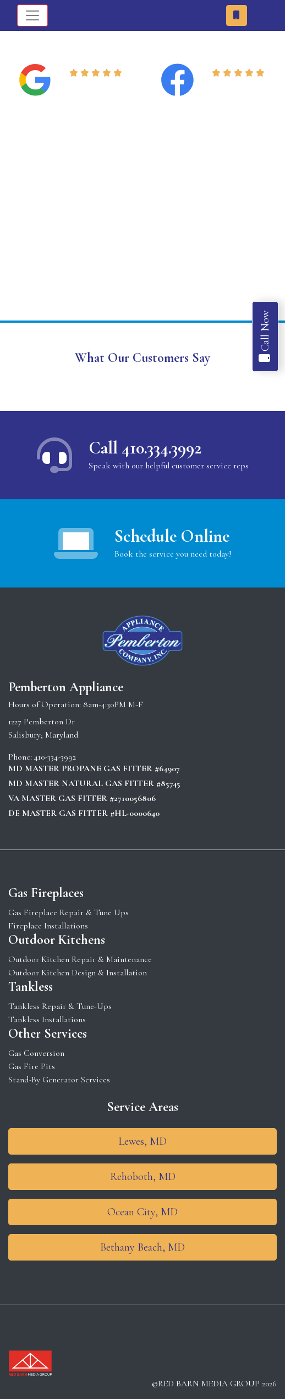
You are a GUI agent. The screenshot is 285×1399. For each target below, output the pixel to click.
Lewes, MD (142, 1141)
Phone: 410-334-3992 (42, 756)
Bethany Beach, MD (142, 1247)
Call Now (265, 336)
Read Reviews (97, 86)
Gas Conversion (36, 1053)
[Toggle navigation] (32, 15)
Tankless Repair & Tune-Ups (60, 1006)
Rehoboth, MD (143, 1176)
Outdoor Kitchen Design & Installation (77, 972)
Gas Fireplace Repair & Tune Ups (68, 912)
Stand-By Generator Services (59, 1079)
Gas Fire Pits (31, 1066)
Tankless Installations (47, 1019)
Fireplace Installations (48, 925)
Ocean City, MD (142, 1212)
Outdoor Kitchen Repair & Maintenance (80, 959)
